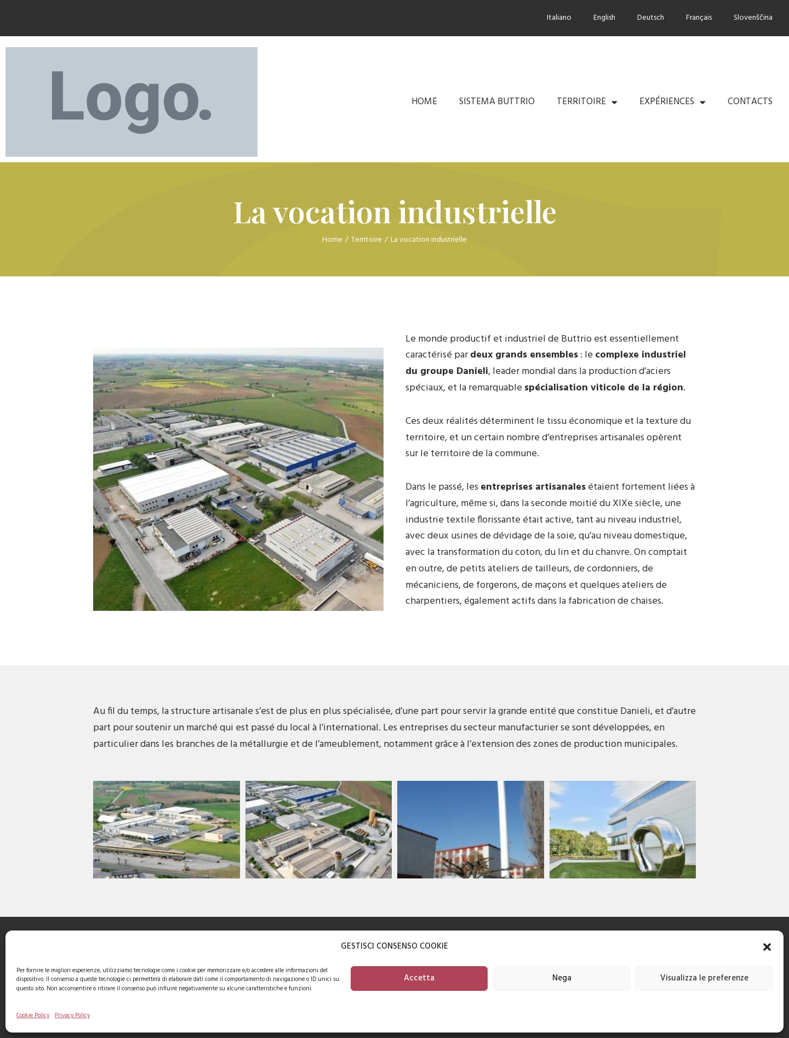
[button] (767, 946)
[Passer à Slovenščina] (753, 18)
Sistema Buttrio (497, 101)
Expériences (672, 102)
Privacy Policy (72, 1015)
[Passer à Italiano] (559, 18)
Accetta (419, 978)
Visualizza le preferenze (704, 978)
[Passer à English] (604, 18)
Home (424, 101)
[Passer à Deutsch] (650, 18)
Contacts (750, 101)
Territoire (587, 102)
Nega (561, 978)
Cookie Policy (32, 1015)
